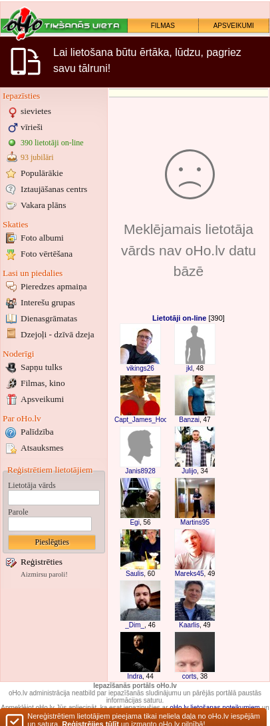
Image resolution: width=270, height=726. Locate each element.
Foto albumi (42, 238)
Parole (18, 512)
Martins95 (194, 522)
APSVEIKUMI (233, 25)
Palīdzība (37, 432)
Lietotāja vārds (32, 485)
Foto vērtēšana (46, 254)
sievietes (36, 111)
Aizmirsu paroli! (44, 574)
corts (189, 676)
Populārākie (42, 173)
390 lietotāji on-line (52, 142)
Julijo (189, 471)
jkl (189, 368)
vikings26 (140, 368)
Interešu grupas (48, 302)
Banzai (189, 419)
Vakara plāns (43, 205)
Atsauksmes (42, 448)
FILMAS (163, 25)
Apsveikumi (42, 399)
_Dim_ (134, 625)
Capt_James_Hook (142, 419)
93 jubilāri (37, 157)
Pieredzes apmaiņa (54, 286)
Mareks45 (189, 573)
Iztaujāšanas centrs (54, 189)
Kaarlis (189, 625)
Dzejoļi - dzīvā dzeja (57, 334)
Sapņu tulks (42, 367)
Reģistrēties (42, 562)
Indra (134, 676)
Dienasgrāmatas (49, 318)
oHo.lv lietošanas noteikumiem (215, 707)
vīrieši (32, 127)
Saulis (135, 573)
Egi (134, 522)
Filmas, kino (43, 383)
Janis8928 (140, 471)
